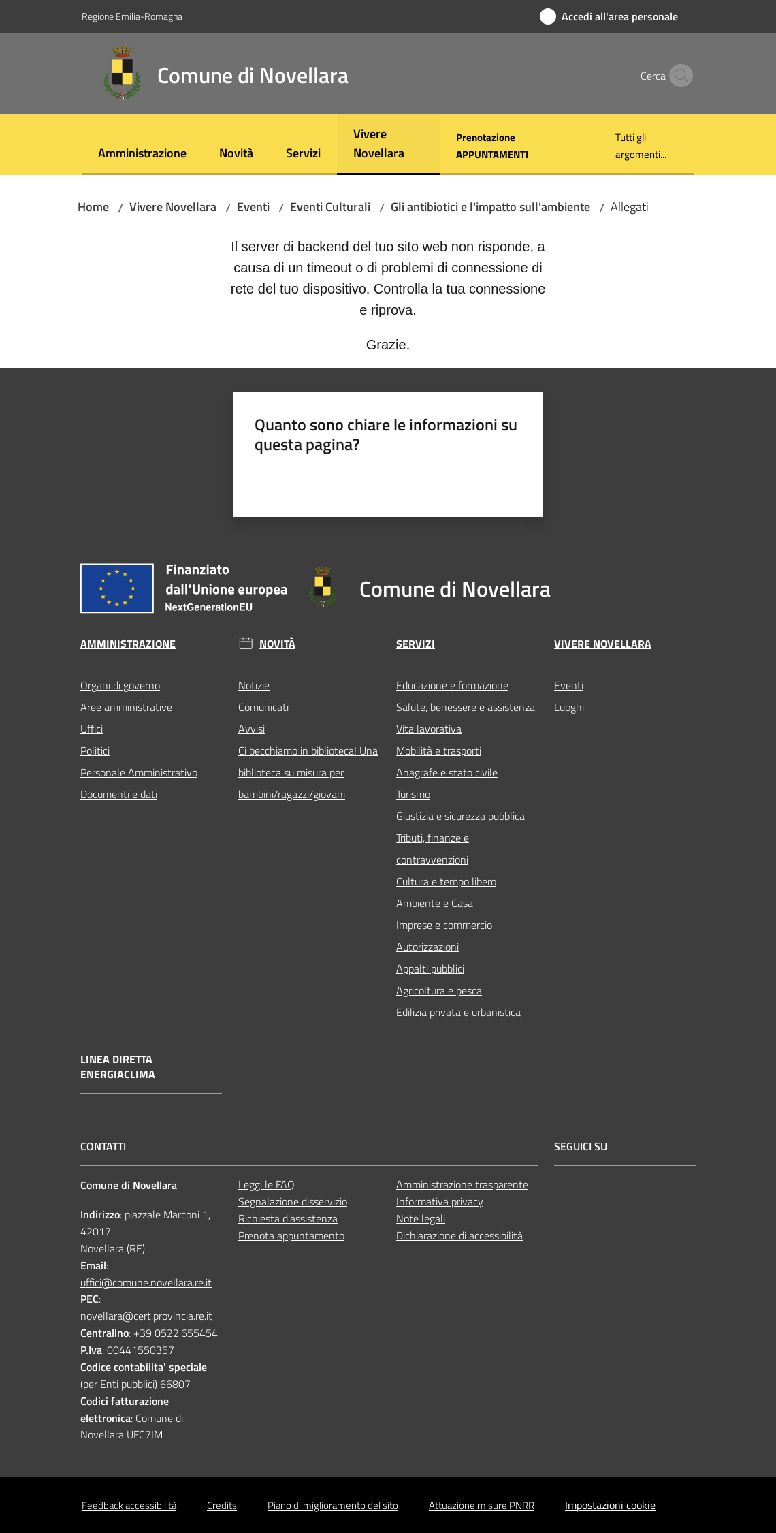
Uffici (91, 729)
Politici (95, 750)
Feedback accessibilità (129, 1505)
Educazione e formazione (452, 685)
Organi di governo (120, 685)
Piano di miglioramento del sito (333, 1505)
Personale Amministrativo (138, 772)
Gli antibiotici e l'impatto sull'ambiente (490, 206)
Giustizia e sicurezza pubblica (460, 816)
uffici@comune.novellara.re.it (146, 1282)
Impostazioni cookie (610, 1505)
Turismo (413, 794)
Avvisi (251, 729)
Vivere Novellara (172, 206)
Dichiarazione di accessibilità (459, 1235)
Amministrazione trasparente (462, 1184)
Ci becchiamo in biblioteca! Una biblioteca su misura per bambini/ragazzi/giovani (308, 772)
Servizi (415, 644)
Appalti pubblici (430, 968)
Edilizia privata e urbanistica (458, 1012)
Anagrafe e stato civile (447, 772)
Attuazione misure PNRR (481, 1505)
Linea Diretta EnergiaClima (117, 1067)
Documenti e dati (118, 794)
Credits (222, 1505)
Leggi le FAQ (266, 1184)
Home (93, 206)
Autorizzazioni (427, 946)
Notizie (254, 685)
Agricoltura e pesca (439, 990)
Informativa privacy (439, 1201)
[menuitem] (142, 154)
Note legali (420, 1218)
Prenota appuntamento (291, 1235)
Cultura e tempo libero (446, 881)
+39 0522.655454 (175, 1333)
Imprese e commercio (444, 925)
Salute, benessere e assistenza (465, 707)
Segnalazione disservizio (292, 1201)
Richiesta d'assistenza (288, 1218)
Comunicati (263, 707)
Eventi (253, 206)
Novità (277, 644)
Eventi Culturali (330, 206)
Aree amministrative (126, 707)
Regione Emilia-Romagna (132, 16)
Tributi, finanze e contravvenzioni (432, 848)
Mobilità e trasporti (438, 750)
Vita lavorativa (429, 729)
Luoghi (569, 707)
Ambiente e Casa (434, 903)
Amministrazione (128, 644)
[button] (678, 75)
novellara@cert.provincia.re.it (146, 1316)
